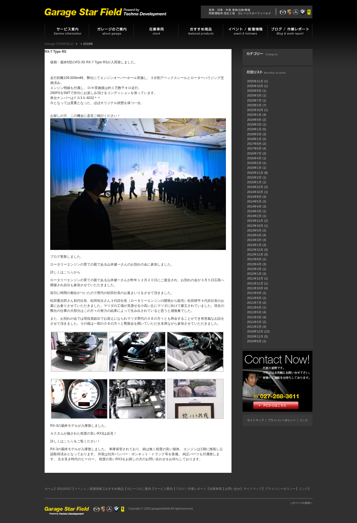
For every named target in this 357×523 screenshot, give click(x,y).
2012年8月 (254, 259)
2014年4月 (254, 206)
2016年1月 (254, 167)
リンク (304, 420)
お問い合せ (232, 488)
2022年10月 (255, 110)
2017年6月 (254, 148)
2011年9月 (254, 293)
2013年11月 (255, 220)
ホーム (49, 488)
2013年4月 (254, 235)
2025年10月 (255, 86)
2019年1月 (254, 129)
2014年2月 (254, 216)
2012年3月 (254, 269)
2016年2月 (254, 163)
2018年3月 (254, 134)
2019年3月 (254, 124)
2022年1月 (254, 114)
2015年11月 (255, 172)
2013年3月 (254, 240)
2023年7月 (254, 100)
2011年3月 (254, 322)
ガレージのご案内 (139, 488)
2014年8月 (254, 196)
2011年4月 (254, 317)
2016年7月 (254, 153)
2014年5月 (254, 201)
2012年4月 (254, 264)
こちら (69, 272)
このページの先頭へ (301, 503)
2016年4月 (254, 158)
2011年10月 (255, 288)
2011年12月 (255, 278)
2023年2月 (254, 105)
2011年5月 (254, 312)
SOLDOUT (64, 488)
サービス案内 (163, 488)
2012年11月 (255, 254)
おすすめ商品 (114, 488)
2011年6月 (254, 307)
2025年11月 (255, 81)
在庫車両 (215, 488)
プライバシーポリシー (282, 420)
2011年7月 (254, 302)
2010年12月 (255, 331)
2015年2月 (254, 177)
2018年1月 (254, 139)
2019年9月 (254, 119)
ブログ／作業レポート (191, 488)
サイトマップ (255, 420)
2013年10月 (255, 225)
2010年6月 (254, 341)
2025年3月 (254, 95)
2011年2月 (254, 326)
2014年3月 (254, 211)
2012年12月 (255, 249)
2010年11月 (255, 336)
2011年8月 (254, 298)
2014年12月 (255, 187)
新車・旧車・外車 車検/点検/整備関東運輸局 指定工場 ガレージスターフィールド (240, 11)
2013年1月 (254, 245)
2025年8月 (254, 90)
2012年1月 (254, 273)
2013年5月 (254, 230)
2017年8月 (254, 143)
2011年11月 (255, 283)
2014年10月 (255, 192)
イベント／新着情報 (88, 488)
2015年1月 (254, 182)
